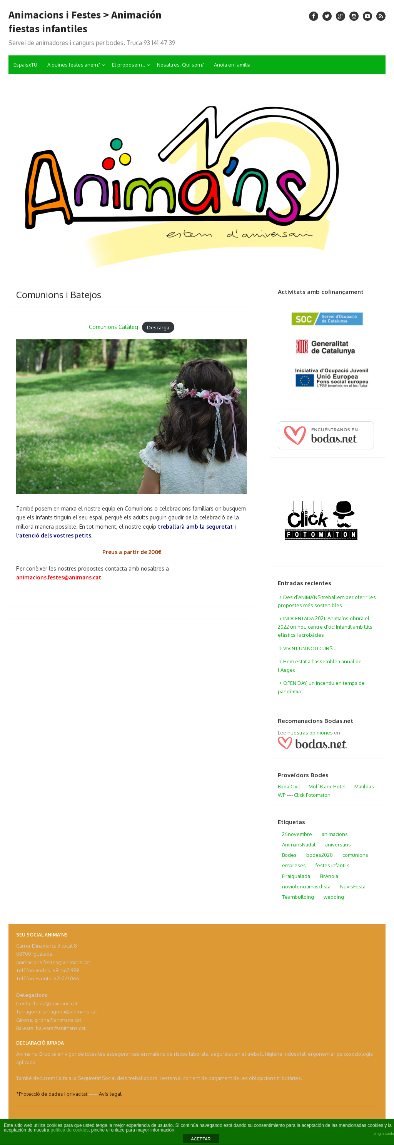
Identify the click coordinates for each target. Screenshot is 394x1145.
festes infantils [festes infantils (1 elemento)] (333, 865)
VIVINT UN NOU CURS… (309, 648)
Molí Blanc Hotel (327, 786)
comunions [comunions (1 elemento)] (355, 855)
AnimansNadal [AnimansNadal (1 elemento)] (299, 844)
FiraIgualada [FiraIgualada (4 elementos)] (296, 876)
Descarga (158, 327)
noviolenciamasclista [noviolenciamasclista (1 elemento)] (306, 886)
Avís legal (110, 1094)
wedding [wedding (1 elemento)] (334, 897)
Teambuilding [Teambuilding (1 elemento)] (298, 897)
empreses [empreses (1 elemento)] (294, 865)
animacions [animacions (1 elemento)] (335, 834)
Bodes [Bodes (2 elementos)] (289, 855)
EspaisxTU (25, 65)
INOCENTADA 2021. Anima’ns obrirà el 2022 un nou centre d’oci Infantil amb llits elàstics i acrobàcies (325, 626)
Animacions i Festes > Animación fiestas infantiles (85, 21)
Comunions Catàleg (113, 327)
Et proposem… (128, 65)
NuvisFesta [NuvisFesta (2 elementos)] (353, 886)
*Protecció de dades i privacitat (51, 1094)
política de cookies (69, 1130)
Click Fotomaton (312, 795)
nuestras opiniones (310, 732)
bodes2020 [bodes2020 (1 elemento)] (319, 855)
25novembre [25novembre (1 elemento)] (297, 834)
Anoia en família (232, 65)
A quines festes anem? (73, 65)
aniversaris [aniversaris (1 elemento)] (338, 844)
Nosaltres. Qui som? (180, 65)
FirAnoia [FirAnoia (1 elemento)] (329, 876)
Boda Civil (289, 786)
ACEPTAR (200, 1139)
